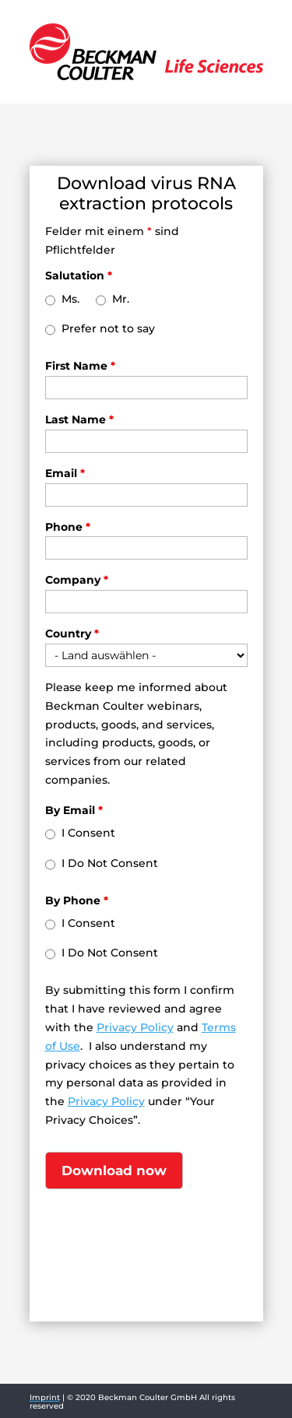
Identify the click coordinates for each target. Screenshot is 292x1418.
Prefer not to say (108, 328)
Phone (67, 527)
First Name (80, 366)
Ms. (70, 299)
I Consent (88, 833)
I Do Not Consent (110, 863)
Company (76, 580)
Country (72, 634)
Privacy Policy (135, 1027)
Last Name (79, 419)
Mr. (120, 299)
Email (65, 473)
